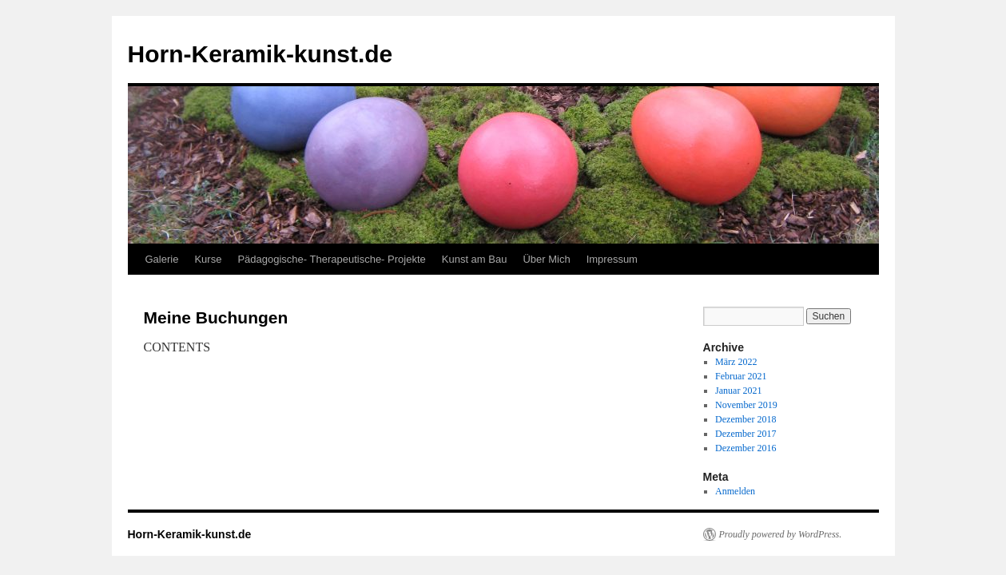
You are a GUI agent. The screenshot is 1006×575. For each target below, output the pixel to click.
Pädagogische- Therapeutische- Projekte (331, 259)
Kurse (207, 259)
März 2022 (736, 361)
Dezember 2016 (745, 448)
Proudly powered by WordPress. (780, 534)
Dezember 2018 (745, 419)
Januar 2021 (738, 390)
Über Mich (546, 259)
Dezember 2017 (745, 433)
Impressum (612, 259)
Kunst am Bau (474, 259)
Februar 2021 (740, 376)
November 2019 (746, 404)
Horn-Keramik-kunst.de (260, 54)
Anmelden (735, 491)
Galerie (162, 259)
